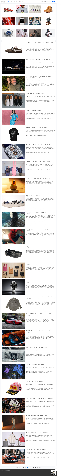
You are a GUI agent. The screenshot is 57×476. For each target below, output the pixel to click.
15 (23, 467)
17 (27, 467)
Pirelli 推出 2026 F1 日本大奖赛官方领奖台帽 (34, 381)
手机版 (6, 470)
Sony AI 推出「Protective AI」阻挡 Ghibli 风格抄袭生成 (36, 212)
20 (33, 467)
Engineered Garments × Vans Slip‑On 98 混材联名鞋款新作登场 (38, 246)
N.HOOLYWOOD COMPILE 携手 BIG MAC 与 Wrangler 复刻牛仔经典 (39, 296)
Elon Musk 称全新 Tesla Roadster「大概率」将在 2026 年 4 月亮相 (38, 313)
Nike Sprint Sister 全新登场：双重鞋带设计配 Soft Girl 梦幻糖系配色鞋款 (39, 42)
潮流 (17, 1)
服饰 (12, 1)
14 (21, 467)
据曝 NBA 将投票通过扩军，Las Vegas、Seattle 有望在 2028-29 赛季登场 (39, 398)
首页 (9, 1)
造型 (14, 1)
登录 (53, 1)
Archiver (2, 470)
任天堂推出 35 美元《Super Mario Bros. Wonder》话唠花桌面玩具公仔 (39, 178)
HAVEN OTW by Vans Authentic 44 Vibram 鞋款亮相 (35, 93)
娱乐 (23, 1)
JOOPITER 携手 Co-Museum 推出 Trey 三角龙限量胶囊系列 (37, 432)
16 (25, 467)
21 (35, 467)
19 (31, 467)
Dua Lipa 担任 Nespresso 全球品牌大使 (33, 110)
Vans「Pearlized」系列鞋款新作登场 (33, 195)
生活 (20, 1)
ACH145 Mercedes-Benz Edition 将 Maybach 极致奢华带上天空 (38, 59)
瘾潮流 (9, 470)
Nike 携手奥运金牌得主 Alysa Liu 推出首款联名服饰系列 (36, 127)
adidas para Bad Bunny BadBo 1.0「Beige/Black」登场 (36, 415)
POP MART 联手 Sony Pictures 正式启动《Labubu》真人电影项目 (38, 161)
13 (19, 467)
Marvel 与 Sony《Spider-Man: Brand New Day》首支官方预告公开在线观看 (40, 229)
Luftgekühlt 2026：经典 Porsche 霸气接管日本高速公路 (36, 449)
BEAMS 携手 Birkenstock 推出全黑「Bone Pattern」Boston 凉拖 (38, 330)
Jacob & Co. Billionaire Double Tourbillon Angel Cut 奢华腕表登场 (38, 144)
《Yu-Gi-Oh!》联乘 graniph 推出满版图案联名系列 (35, 364)
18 (29, 467)
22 (37, 467)
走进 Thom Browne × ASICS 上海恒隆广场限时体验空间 (36, 347)
